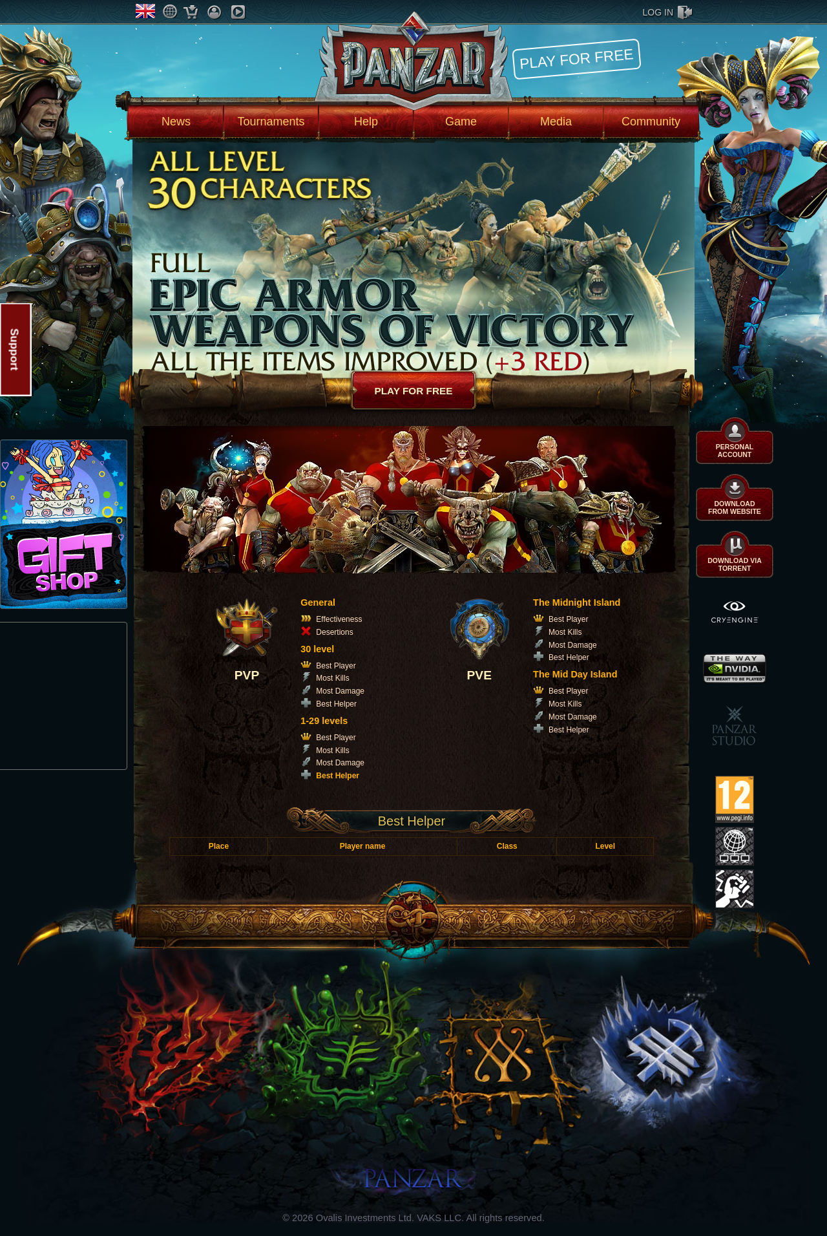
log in (658, 12)
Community (651, 121)
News (176, 121)
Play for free (576, 58)
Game (461, 121)
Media (556, 121)
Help (366, 121)
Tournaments (270, 121)
